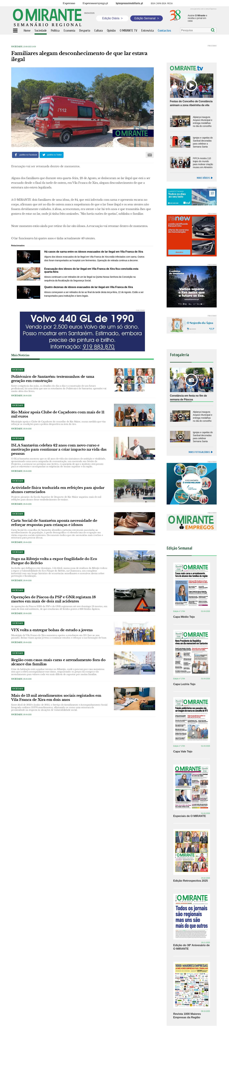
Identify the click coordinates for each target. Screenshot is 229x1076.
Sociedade (16, 47)
